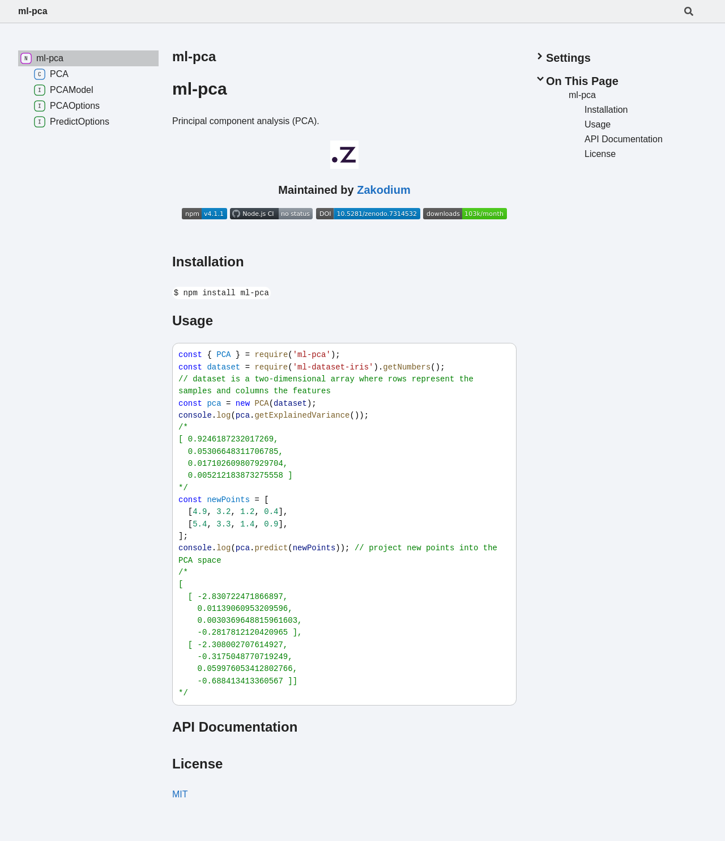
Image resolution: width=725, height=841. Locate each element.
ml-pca (33, 11)
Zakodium (383, 190)
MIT (180, 794)
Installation (208, 261)
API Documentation (234, 726)
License (197, 763)
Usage (192, 320)
